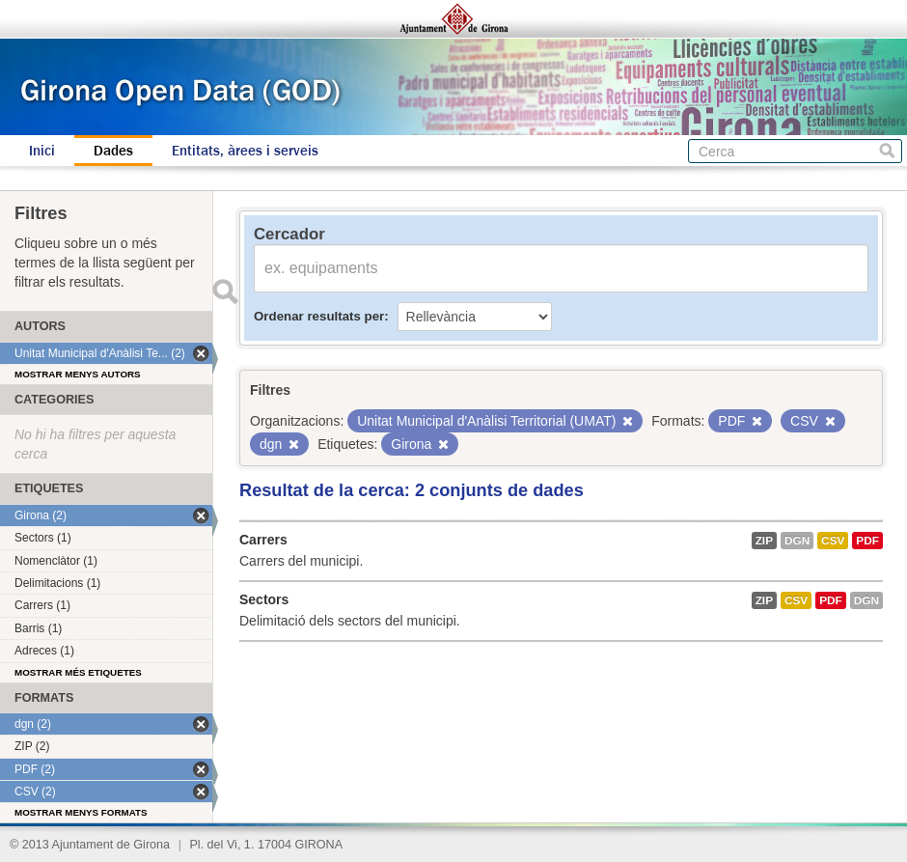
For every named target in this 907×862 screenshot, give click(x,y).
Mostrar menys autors (77, 374)
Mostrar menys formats (81, 812)
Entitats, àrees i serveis (245, 150)
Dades (113, 150)
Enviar (224, 291)
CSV (832, 540)
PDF (867, 540)
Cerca (887, 151)
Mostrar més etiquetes (78, 672)
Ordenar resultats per (319, 316)
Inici (42, 150)
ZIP (764, 540)
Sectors (264, 599)
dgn (797, 540)
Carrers (263, 539)
